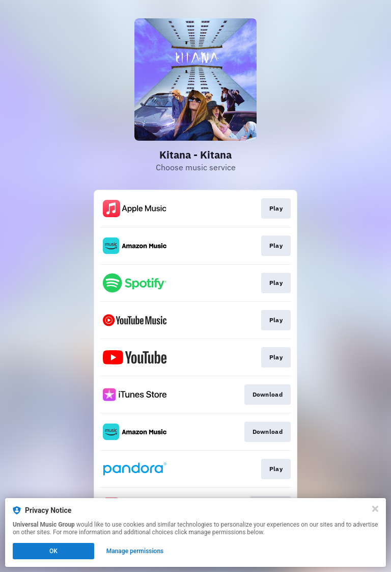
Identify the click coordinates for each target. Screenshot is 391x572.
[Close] (375, 509)
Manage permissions (135, 551)
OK (53, 551)
